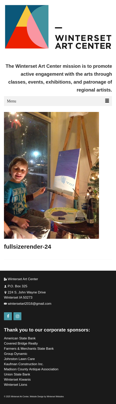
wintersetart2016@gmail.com (27, 304)
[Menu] (58, 101)
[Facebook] (8, 316)
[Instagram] (17, 316)
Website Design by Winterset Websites (47, 396)
